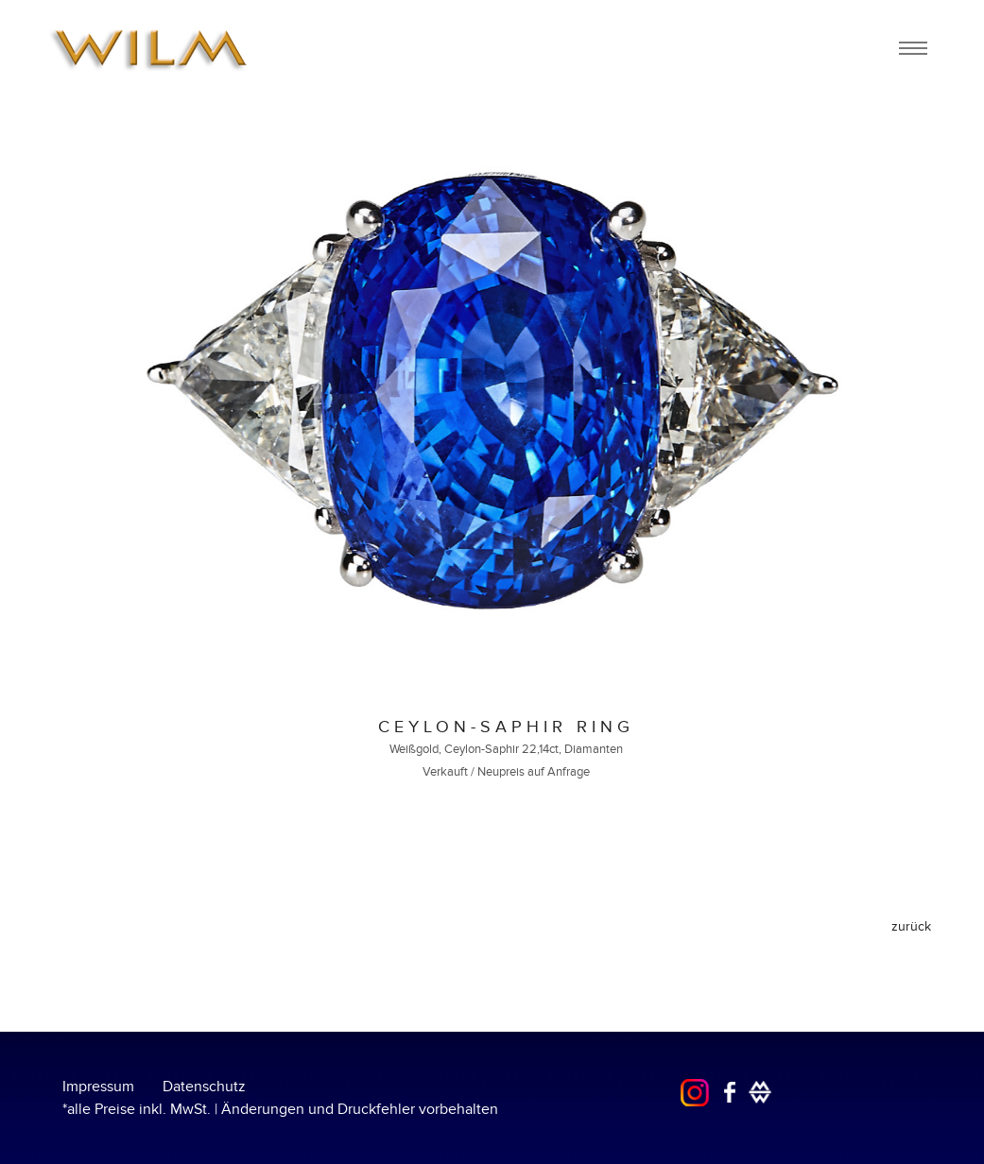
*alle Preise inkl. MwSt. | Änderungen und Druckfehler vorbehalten (280, 1109)
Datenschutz (204, 1086)
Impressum (98, 1086)
